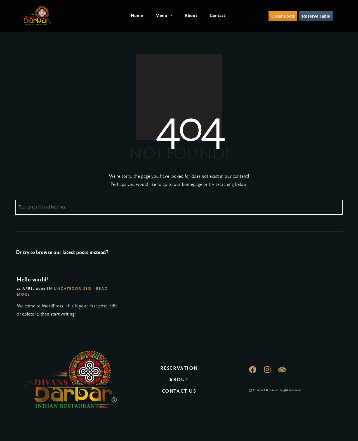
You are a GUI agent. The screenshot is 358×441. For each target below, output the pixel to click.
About (190, 15)
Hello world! (33, 279)
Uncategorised (72, 289)
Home (137, 15)
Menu (161, 15)
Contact (217, 15)
